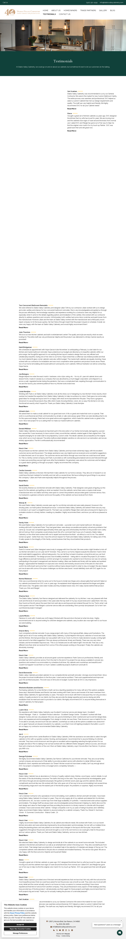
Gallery (103, 10)
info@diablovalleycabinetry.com (111, 2)
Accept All (20, 925)
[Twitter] (57, 930)
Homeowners (70, 10)
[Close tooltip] (121, 920)
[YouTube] (60, 930)
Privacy (58, 936)
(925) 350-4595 (92, 2)
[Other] (72, 930)
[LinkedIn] (63, 930)
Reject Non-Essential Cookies (20, 929)
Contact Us (64, 14)
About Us (56, 10)
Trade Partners (88, 10)
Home (45, 10)
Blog (112, 10)
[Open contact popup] (119, 932)
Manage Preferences (20, 933)
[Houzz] (54, 930)
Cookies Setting (66, 936)
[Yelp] (69, 930)
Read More (24, 327)
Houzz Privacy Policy (17, 913)
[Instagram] (66, 930)
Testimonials (49, 14)
